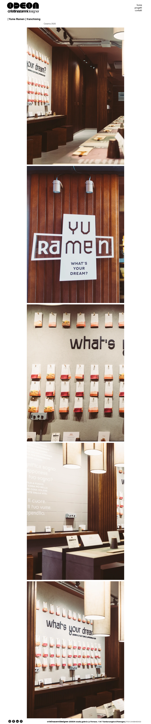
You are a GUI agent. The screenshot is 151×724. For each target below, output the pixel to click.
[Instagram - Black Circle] (9, 721)
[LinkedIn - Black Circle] (17, 721)
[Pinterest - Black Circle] (21, 721)
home (139, 5)
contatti (138, 10)
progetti (138, 8)
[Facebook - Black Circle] (13, 721)
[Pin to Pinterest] (140, 17)
